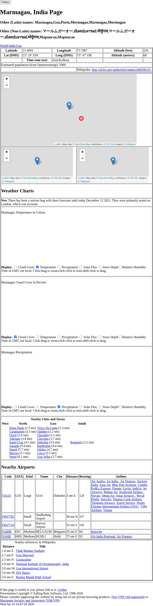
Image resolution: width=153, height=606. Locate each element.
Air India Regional (103, 536)
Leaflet (57, 144)
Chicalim (43, 435)
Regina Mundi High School (33, 577)
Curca (41, 453)
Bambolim (44, 446)
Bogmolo (76, 442)
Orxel (13, 435)
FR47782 (8, 516)
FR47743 (8, 525)
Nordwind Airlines (131, 492)
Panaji (13, 449)
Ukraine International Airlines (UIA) (115, 506)
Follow (5, 2)
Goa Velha (43, 456)
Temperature (48, 267)
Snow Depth (110, 267)
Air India (112, 481)
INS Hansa (23, 572)
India (12, 45)
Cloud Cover (26, 267)
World (4, 45)
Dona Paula (16, 428)
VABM (6, 531)
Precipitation (70, 267)
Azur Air (105, 485)
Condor (142, 485)
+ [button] (6, 79)
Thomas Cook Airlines (127, 499)
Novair (95, 495)
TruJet (140, 503)
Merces (14, 453)
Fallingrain (131, 144)
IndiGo (136, 488)
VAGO (6, 495)
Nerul (13, 456)
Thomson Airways (103, 503)
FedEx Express (101, 488)
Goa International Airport (32, 568)
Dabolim (42, 442)
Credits (62, 589)
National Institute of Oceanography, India (42, 564)
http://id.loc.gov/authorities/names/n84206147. (122, 69)
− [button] (6, 85)
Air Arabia (98, 481)
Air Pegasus (127, 481)
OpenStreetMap (82, 144)
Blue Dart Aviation (124, 485)
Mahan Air (110, 492)
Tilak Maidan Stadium (30, 550)
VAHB (6, 536)
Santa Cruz (16, 442)
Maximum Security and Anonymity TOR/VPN (30, 600)
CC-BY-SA (108, 144)
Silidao (41, 449)
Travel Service (125, 503)
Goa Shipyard (24, 555)
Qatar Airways (125, 495)
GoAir (127, 488)
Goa (19, 45)
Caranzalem (17, 431)
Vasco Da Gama (47, 428)
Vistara (107, 510)
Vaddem (42, 431)
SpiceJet (106, 499)
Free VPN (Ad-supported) (128, 597)
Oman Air (108, 495)
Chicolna (43, 438)
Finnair (116, 488)
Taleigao (14, 438)
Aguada (14, 446)
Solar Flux (90, 267)
